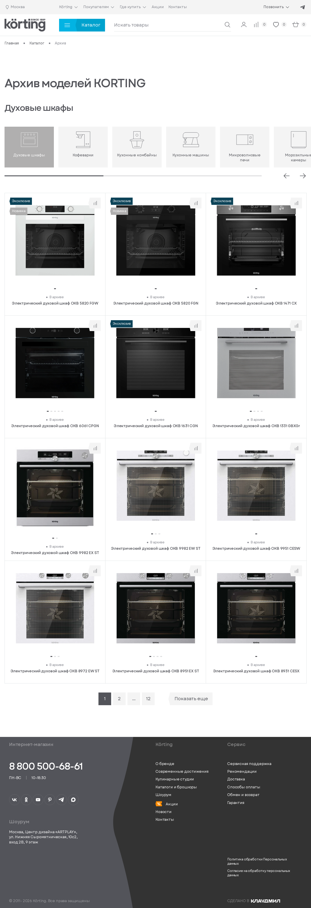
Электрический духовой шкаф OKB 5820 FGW (55, 303)
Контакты (165, 819)
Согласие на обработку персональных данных (258, 873)
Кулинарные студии (175, 779)
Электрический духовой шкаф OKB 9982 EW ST (155, 548)
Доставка (236, 779)
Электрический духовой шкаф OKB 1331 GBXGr (256, 426)
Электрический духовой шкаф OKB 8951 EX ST (155, 671)
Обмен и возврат (243, 794)
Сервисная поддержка (249, 763)
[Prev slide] (286, 175)
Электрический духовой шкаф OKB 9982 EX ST (55, 552)
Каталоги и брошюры (176, 787)
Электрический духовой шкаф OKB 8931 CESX (256, 671)
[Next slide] (302, 175)
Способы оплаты (243, 787)
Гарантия (235, 802)
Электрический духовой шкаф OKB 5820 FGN (155, 303)
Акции (167, 804)
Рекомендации (242, 771)
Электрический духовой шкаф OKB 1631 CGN (156, 426)
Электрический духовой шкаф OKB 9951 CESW (256, 548)
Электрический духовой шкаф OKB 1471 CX (256, 303)
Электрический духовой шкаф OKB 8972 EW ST (55, 671)
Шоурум (163, 794)
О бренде (165, 763)
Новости (164, 811)
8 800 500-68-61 (46, 766)
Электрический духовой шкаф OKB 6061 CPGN (55, 426)
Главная (12, 43)
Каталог (36, 43)
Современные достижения (182, 771)
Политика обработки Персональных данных (257, 861)
